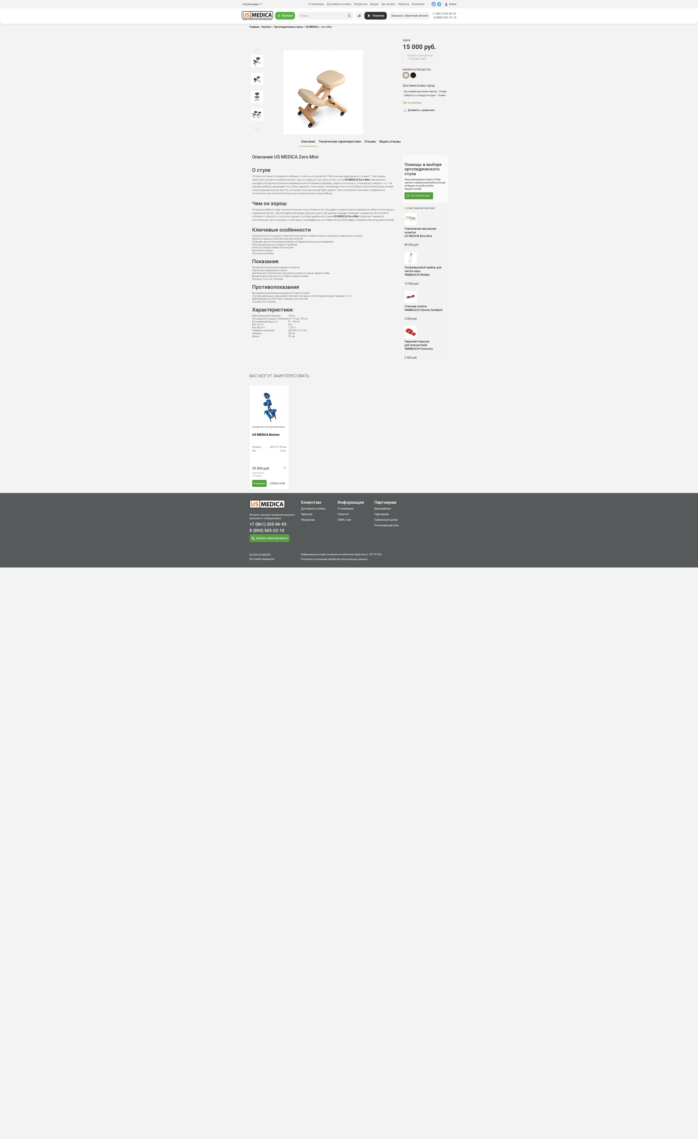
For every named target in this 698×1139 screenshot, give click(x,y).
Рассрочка (360, 4)
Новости (403, 4)
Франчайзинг (382, 508)
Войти (450, 4)
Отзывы (370, 141)
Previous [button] (256, 50)
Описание (308, 141)
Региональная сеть (386, 525)
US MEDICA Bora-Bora (425, 232)
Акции (374, 4)
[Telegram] (439, 4)
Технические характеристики (340, 141)
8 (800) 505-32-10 (445, 17)
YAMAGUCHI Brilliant (425, 271)
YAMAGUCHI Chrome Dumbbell (425, 308)
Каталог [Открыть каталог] (285, 15)
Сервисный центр (386, 519)
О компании (316, 4)
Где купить (388, 4)
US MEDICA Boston (266, 434)
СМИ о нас (344, 519)
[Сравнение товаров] (359, 16)
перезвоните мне (418, 195)
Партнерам (381, 514)
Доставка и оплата (339, 4)
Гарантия (306, 514)
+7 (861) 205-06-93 (444, 13)
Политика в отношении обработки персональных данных (334, 559)
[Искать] (349, 16)
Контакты (418, 4)
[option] (257, 61)
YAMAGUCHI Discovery (425, 345)
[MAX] (434, 4)
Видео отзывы (390, 141)
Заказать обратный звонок (409, 15)
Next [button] (256, 129)
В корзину (259, 483)
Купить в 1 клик (277, 483)
